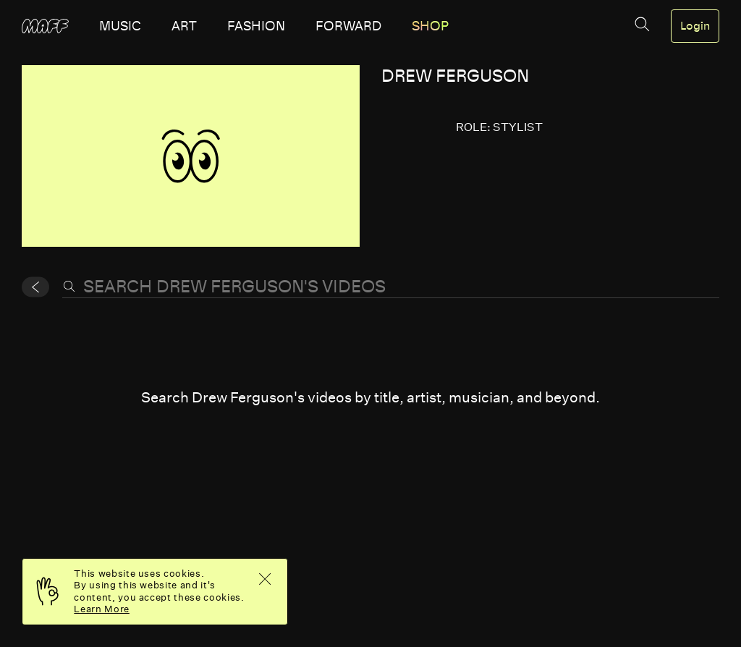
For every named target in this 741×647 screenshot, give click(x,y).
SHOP (430, 26)
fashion (256, 26)
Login (695, 26)
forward (348, 26)
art (184, 26)
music (120, 26)
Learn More (102, 609)
